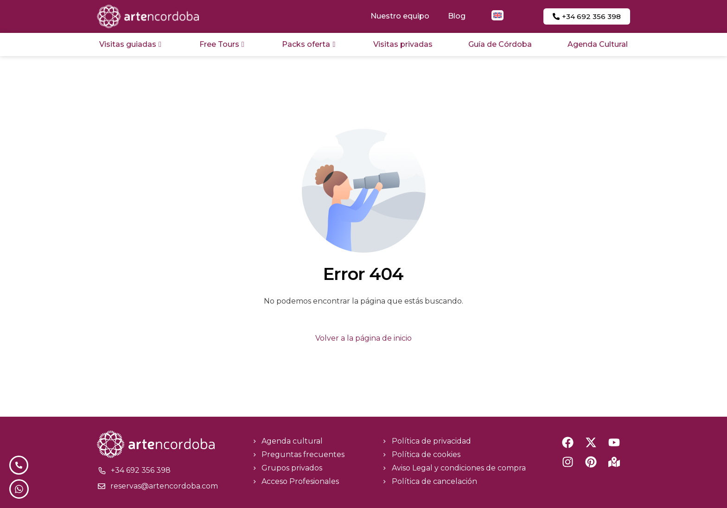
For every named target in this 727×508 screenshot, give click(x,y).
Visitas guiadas (130, 44)
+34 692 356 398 (141, 470)
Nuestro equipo (399, 16)
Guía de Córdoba (500, 44)
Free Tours (221, 44)
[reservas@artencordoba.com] (101, 486)
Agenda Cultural (598, 44)
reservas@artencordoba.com (164, 486)
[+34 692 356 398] (102, 470)
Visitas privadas (403, 44)
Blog (457, 16)
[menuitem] (497, 15)
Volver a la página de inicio (363, 338)
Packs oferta (308, 44)
